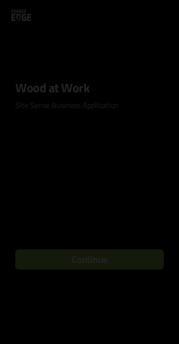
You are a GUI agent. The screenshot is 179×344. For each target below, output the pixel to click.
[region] (89, 310)
